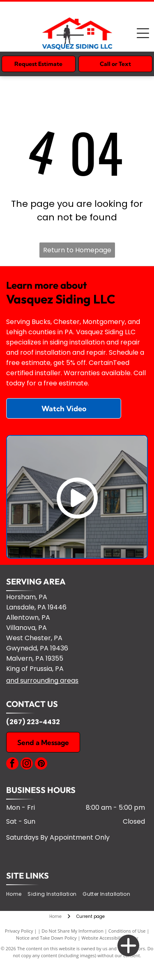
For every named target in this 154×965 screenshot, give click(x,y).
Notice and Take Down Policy (46, 938)
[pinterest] (41, 764)
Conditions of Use (127, 931)
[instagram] (27, 764)
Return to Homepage (77, 250)
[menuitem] (17, 893)
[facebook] (12, 764)
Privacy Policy (19, 931)
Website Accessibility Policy (109, 938)
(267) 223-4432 (33, 722)
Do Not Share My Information (72, 931)
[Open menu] (143, 33)
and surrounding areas (42, 680)
